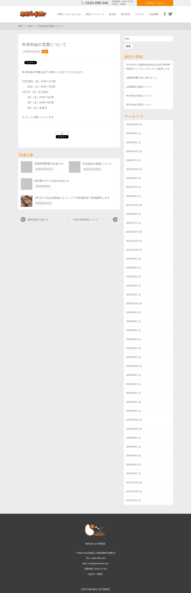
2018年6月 (131, 446)
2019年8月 (131, 375)
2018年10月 (132, 428)
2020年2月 (131, 348)
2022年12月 (132, 205)
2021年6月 (131, 267)
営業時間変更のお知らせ (49, 163)
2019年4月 (131, 402)
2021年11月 (132, 241)
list (62, 133)
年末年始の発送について (139, 95)
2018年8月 (131, 437)
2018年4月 (131, 455)
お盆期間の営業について (139, 86)
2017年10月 (132, 491)
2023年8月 (131, 178)
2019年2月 (131, 410)
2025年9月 (131, 133)
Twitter (170, 14)
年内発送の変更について (97, 163)
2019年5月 (131, 393)
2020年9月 (131, 312)
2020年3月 (131, 339)
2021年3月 (131, 294)
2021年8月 (131, 258)
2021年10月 (132, 249)
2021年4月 (131, 285)
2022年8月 (131, 214)
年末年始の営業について (139, 104)
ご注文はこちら (153, 2)
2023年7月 (131, 187)
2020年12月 (132, 303)
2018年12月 (132, 419)
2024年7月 (131, 160)
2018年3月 (131, 464)
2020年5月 (131, 330)
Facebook (165, 14)
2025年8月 (131, 142)
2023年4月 (131, 196)
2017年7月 (131, 500)
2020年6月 (131, 321)
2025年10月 (132, 124)
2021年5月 (131, 276)
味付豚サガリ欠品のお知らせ (52, 180)
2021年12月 (132, 231)
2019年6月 (131, 384)
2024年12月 (132, 151)
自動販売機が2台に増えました (141, 77)
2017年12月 (132, 482)
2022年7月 (131, 223)
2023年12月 (132, 169)
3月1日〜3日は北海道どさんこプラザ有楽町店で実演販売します (72, 197)
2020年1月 (131, 357)
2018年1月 (131, 473)
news (45, 51)
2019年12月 (132, 366)
